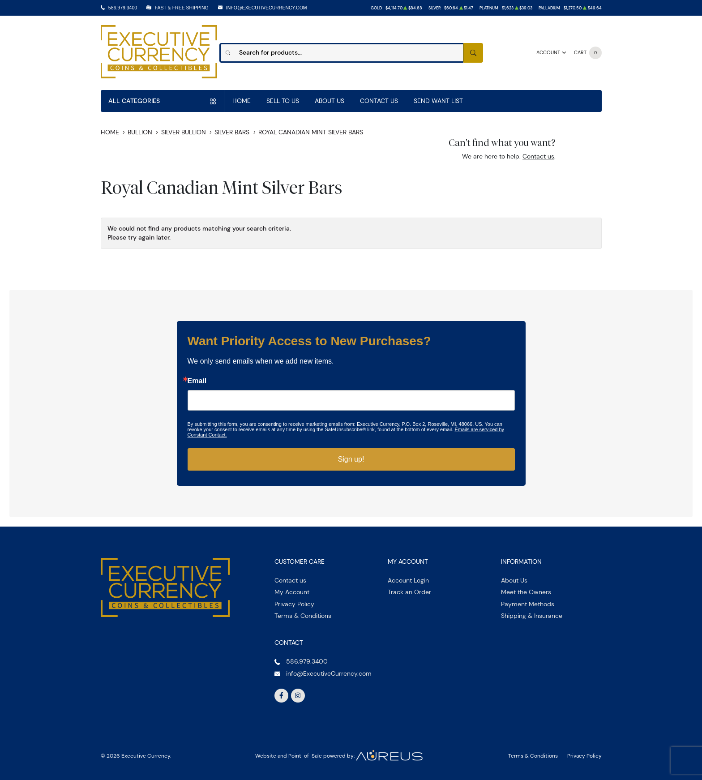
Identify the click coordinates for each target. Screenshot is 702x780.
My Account (291, 592)
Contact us (538, 156)
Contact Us (379, 101)
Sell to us (282, 101)
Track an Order (409, 592)
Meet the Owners (526, 592)
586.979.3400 (122, 7)
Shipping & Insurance (531, 616)
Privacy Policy (294, 604)
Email (197, 381)
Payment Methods (527, 604)
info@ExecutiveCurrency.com (266, 7)
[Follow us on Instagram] (298, 696)
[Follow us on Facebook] (281, 696)
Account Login (408, 580)
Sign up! (351, 459)
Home (241, 101)
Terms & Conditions (302, 616)
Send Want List (438, 101)
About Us (329, 101)
